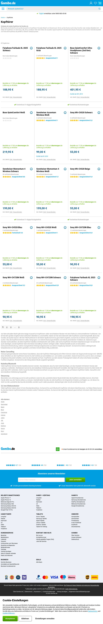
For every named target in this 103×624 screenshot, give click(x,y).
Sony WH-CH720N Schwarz (48, 277)
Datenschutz (75, 539)
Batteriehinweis (5, 547)
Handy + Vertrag (43, 495)
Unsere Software (76, 537)
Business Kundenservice (8, 566)
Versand (3, 541)
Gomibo (74, 533)
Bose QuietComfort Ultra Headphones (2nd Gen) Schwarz (81, 50)
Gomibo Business (6, 562)
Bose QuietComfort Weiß (14, 112)
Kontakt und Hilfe (43, 533)
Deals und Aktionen (7, 555)
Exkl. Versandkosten (16, 97)
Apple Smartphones (77, 498)
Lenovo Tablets (40, 522)
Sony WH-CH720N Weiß (13, 277)
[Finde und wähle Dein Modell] (53, 8)
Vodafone (39, 510)
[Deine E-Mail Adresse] (41, 480)
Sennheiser (4, 404)
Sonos (3, 428)
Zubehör (74, 514)
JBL (2, 420)
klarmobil (39, 502)
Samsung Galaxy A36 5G (8, 508)
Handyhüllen (75, 516)
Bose (2, 410)
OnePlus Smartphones (78, 502)
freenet (38, 500)
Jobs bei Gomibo (41, 541)
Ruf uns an (39, 535)
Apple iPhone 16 (6, 500)
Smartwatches (75, 526)
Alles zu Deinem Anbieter (8, 553)
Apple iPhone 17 (6, 498)
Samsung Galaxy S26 (7, 504)
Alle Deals (39, 562)
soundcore (4, 434)
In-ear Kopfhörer (76, 522)
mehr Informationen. (71, 589)
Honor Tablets (40, 516)
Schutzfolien (75, 518)
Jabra (2, 418)
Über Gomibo (75, 535)
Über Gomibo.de (18, 591)
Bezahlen (3, 535)
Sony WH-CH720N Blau (80, 227)
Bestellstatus (5, 537)
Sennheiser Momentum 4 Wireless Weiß (47, 170)
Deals (38, 559)
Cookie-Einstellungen (49, 591)
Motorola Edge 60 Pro (7, 502)
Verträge (3, 549)
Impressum (37, 591)
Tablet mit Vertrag (41, 526)
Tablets (39, 514)
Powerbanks (75, 520)
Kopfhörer (10, 17)
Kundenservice (7, 533)
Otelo (37, 506)
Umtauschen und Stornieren (9, 543)
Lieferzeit (3, 539)
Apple (2, 402)
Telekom (38, 508)
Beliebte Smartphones (10, 495)
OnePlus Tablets (41, 524)
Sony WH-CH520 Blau (12, 227)
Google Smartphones (77, 506)
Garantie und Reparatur (8, 545)
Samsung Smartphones (78, 500)
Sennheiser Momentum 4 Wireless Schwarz (14, 170)
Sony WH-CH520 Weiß (46, 227)
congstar (39, 498)
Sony (2, 431)
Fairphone (4, 412)
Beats (2, 407)
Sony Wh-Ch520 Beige (80, 169)
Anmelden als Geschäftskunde (10, 564)
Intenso (3, 415)
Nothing (3, 426)
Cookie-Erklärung (8, 613)
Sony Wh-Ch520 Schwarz (81, 112)
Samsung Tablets (41, 518)
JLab (2, 423)
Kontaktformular (41, 537)
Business (4, 559)
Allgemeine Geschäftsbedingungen (79, 591)
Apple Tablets (40, 520)
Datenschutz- (92, 611)
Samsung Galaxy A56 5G (8, 506)
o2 (37, 504)
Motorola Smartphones (78, 504)
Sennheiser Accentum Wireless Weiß (46, 113)
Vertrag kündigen (6, 551)
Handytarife (6, 514)
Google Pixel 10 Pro (7, 510)
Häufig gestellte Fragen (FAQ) (45, 539)
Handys (74, 495)
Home (3, 17)
